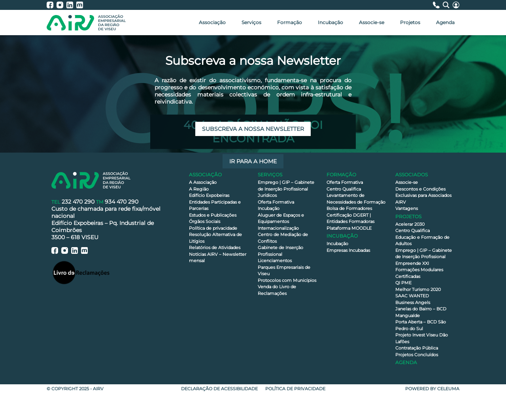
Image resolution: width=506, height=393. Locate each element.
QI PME (403, 282)
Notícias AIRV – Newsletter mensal (217, 257)
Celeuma (448, 388)
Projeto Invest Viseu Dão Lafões (421, 338)
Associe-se (371, 22)
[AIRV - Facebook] (52, 5)
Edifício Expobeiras (209, 195)
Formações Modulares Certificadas (419, 273)
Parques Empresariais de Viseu (284, 271)
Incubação (330, 22)
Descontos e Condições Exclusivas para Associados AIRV (423, 195)
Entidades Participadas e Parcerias (215, 205)
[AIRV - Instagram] (61, 5)
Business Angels (412, 302)
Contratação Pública (416, 348)
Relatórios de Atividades (214, 247)
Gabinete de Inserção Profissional (280, 251)
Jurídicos (267, 195)
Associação (212, 22)
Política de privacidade (213, 228)
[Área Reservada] (456, 5)
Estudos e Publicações (212, 215)
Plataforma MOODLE (349, 228)
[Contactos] (438, 5)
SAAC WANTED (412, 296)
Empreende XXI (412, 263)
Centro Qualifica (344, 189)
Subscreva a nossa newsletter (253, 128)
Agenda (445, 22)
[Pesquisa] (448, 5)
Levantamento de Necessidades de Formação (356, 199)
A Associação (203, 182)
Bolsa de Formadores (349, 208)
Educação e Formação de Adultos (422, 240)
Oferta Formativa (276, 202)
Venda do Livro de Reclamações (277, 290)
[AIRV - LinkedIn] (71, 5)
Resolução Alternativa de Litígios (215, 238)
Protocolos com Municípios (287, 280)
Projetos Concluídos (416, 354)
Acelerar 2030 (410, 224)
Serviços (251, 22)
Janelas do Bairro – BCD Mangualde (420, 312)
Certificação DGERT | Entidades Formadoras (350, 218)
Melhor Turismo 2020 (418, 289)
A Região (199, 189)
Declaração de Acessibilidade (219, 388)
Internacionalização (278, 228)
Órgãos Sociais (204, 221)
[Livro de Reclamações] (81, 272)
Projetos (410, 22)
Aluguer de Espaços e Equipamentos (281, 218)
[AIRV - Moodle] (79, 5)
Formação (289, 22)
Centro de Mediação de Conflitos (283, 238)
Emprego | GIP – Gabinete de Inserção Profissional (286, 185)
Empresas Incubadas (348, 250)
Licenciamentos (275, 260)
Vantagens (406, 208)
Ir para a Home (253, 161)
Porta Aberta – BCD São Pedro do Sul (420, 325)
